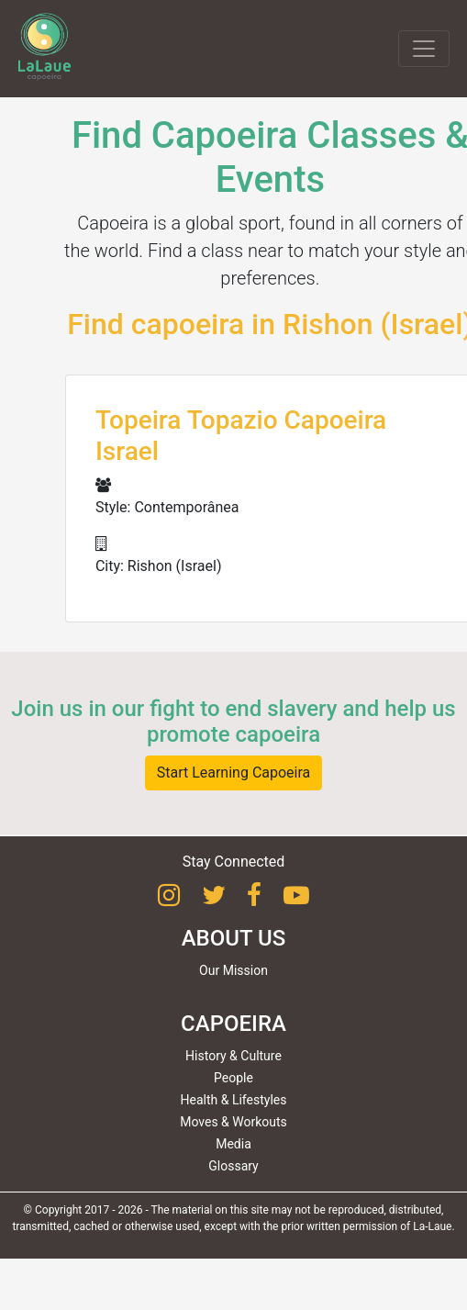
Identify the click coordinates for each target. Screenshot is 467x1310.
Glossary (233, 1166)
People (233, 1077)
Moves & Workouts (233, 1121)
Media (233, 1143)
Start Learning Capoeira (234, 772)
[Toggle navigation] (424, 48)
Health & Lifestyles (234, 1099)
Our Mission (233, 970)
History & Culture (233, 1055)
